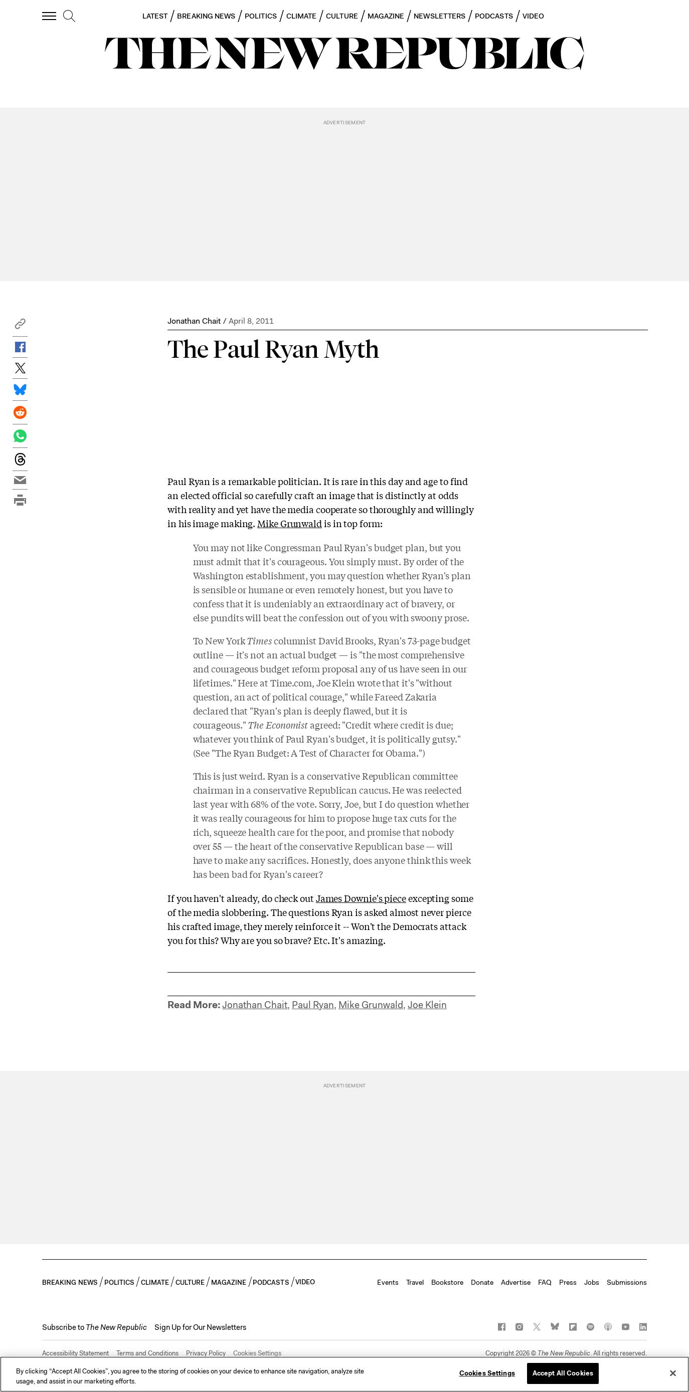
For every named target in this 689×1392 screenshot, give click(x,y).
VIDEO (533, 16)
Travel (415, 1282)
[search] (69, 16)
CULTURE (342, 16)
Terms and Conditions (147, 1353)
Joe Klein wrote (348, 682)
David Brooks (346, 640)
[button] (20, 326)
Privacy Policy (206, 1353)
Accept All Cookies (563, 1373)
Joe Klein (427, 1005)
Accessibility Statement (75, 1353)
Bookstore (447, 1282)
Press (568, 1282)
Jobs (591, 1282)
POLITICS (261, 16)
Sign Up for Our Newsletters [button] (200, 1327)
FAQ (545, 1282)
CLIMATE (301, 16)
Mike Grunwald (289, 523)
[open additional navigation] (49, 16)
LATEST (154, 16)
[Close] (673, 1373)
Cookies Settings (257, 1353)
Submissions (627, 1282)
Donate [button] (482, 1282)
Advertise (516, 1282)
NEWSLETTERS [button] (439, 16)
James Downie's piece (361, 897)
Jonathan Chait (194, 321)
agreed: (294, 724)
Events (388, 1282)
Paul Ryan (313, 1005)
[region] (344, 1374)
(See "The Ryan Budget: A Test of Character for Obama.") (309, 752)
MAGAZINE (386, 16)
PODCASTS (494, 16)
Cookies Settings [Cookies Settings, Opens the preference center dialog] (487, 1373)
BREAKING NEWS (206, 16)
